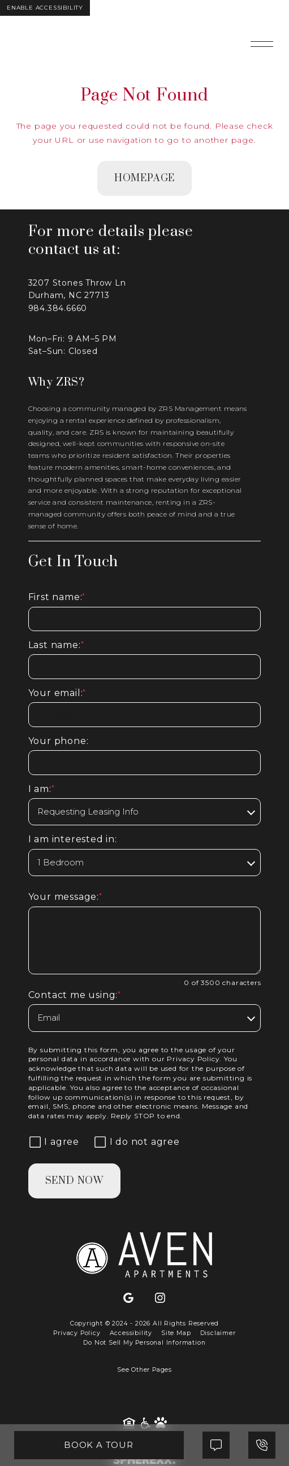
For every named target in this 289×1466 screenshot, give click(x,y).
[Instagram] (160, 1298)
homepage (144, 178)
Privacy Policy (193, 1058)
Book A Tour (98, 1444)
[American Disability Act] (146, 1423)
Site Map (176, 1333)
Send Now (74, 1181)
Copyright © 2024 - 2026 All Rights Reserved (144, 1323)
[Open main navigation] (262, 44)
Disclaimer (218, 1333)
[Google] (128, 1298)
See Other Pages (144, 1369)
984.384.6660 (58, 308)
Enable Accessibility (45, 7)
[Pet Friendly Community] (160, 1423)
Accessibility (131, 1333)
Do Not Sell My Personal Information (144, 1342)
